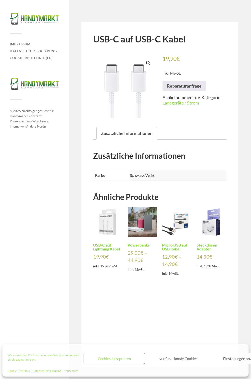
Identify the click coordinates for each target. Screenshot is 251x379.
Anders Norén (36, 126)
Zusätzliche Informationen (126, 133)
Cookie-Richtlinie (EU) (31, 58)
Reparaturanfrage (184, 86)
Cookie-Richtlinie (19, 371)
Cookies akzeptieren (114, 358)
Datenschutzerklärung (46, 371)
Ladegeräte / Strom (181, 102)
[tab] (126, 133)
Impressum (71, 371)
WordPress (40, 121)
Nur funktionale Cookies (178, 358)
